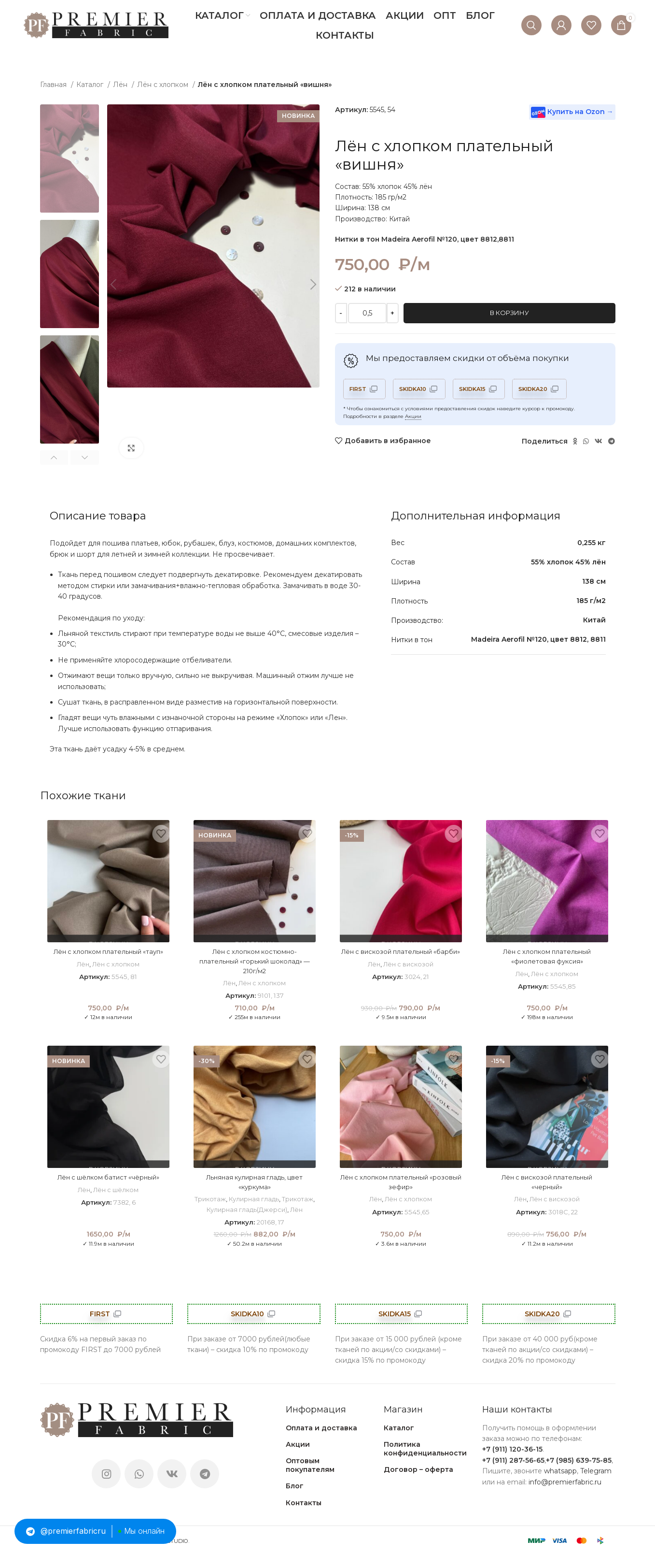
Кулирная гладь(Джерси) (248, 1209)
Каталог (90, 84)
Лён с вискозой (408, 974)
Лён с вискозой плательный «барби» (400, 956)
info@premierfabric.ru (565, 1482)
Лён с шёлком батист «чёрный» (108, 1177)
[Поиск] (531, 25)
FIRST (359, 388)
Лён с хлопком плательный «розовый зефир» (400, 1182)
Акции (413, 416)
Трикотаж (210, 1199)
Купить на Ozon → (572, 112)
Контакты (303, 1502)
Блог (295, 1486)
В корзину (509, 313)
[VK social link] (598, 441)
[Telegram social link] (611, 441)
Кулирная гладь (254, 1199)
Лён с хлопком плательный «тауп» (108, 951)
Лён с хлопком (163, 84)
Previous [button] (54, 457)
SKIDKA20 (546, 388)
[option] (69, 158)
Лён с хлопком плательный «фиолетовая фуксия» (547, 956)
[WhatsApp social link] (586, 441)
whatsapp (560, 1471)
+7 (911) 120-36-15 (512, 1449)
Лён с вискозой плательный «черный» (547, 1182)
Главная (54, 84)
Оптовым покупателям (310, 1465)
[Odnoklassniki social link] (575, 441)
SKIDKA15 (481, 388)
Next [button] (84, 457)
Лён (121, 84)
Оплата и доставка (321, 1428)
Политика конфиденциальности (425, 1448)
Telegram (596, 1471)
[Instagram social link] (106, 1473)
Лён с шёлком (116, 1190)
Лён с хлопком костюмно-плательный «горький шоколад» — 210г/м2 (254, 961)
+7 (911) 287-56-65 (513, 1460)
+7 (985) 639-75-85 (579, 1460)
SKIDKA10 (417, 388)
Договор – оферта (418, 1469)
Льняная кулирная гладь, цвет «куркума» (255, 1182)
